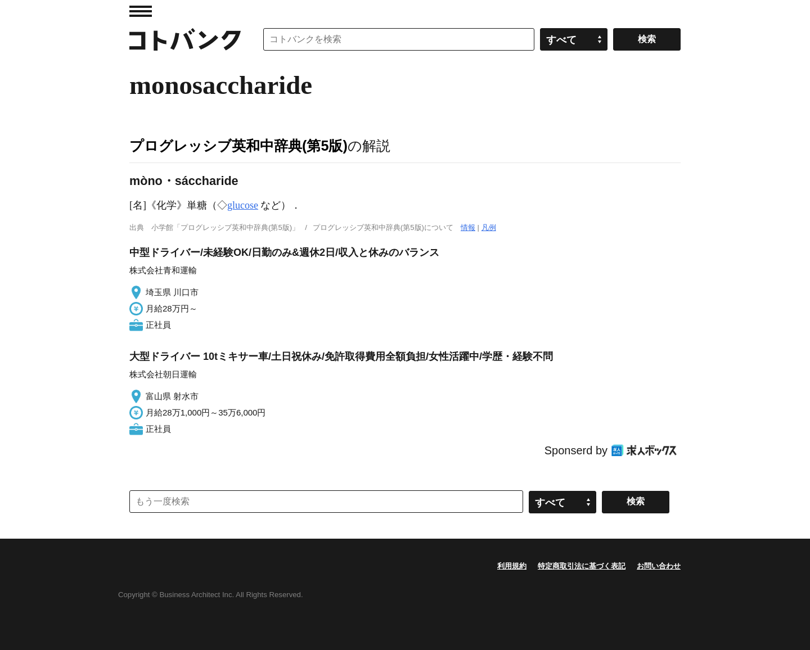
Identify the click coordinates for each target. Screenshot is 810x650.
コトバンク (185, 39)
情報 (468, 227)
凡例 (489, 227)
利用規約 (511, 566)
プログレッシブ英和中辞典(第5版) (238, 146)
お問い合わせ (659, 566)
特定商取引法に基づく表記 (582, 566)
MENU (140, 11)
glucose (242, 205)
